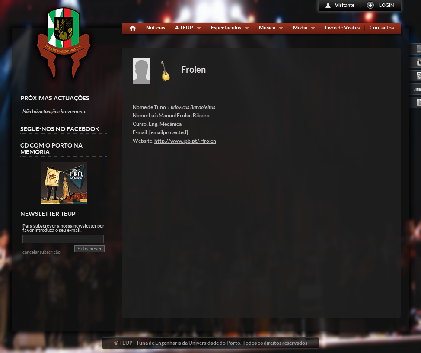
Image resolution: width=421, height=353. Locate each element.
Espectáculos (228, 29)
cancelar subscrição (41, 252)
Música (269, 29)
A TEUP (186, 29)
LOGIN (386, 5)
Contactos (382, 27)
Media (302, 29)
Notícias (155, 27)
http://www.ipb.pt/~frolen (185, 141)
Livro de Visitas (342, 27)
